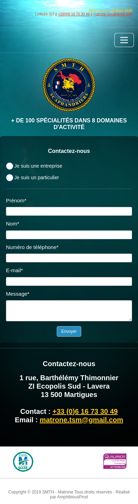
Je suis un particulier (36, 177)
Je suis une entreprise (38, 166)
